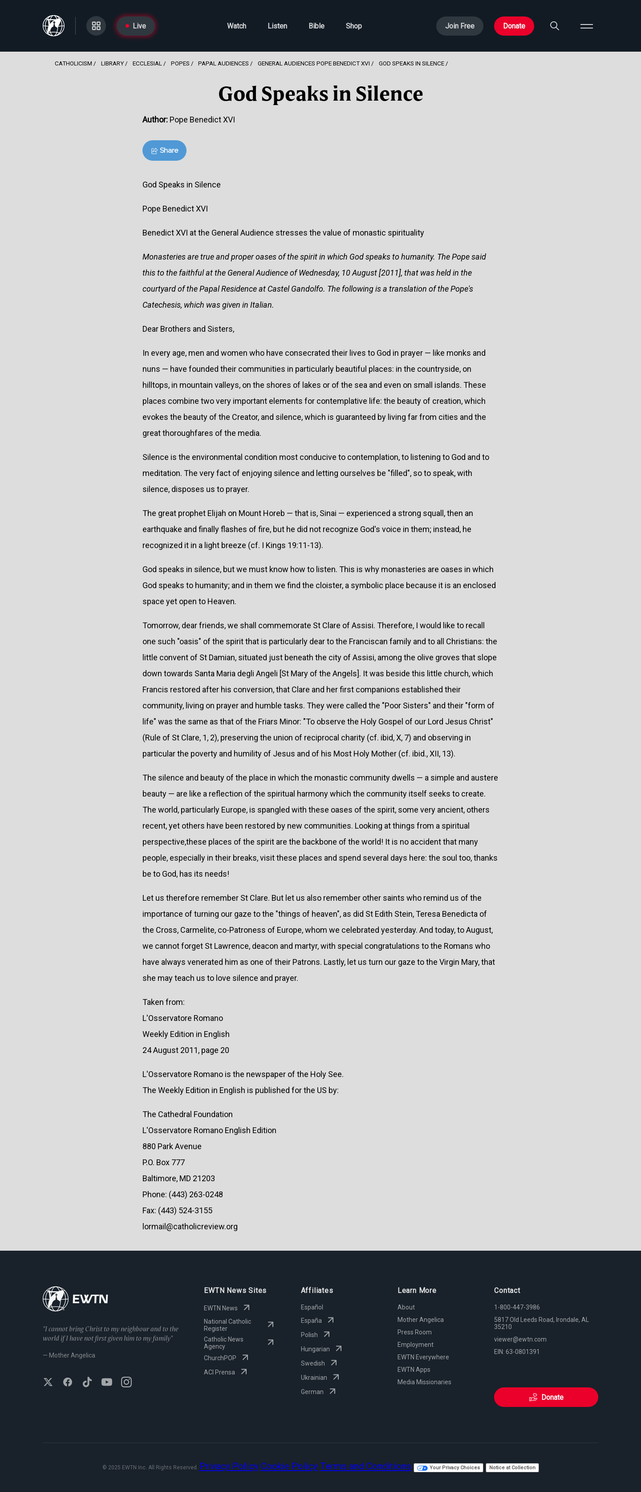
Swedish (320, 1363)
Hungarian (322, 1349)
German (319, 1392)
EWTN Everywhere (423, 1357)
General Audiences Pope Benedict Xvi (314, 63)
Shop (354, 26)
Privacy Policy (229, 1466)
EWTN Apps (414, 1369)
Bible (316, 26)
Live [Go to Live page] (136, 26)
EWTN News (228, 1308)
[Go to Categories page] (96, 26)
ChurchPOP (227, 1358)
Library (112, 63)
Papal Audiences (223, 63)
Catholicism (73, 63)
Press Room (415, 1332)
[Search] (554, 26)
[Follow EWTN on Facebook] (67, 1383)
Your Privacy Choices (448, 1468)
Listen (277, 26)
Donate (514, 26)
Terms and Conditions (365, 1466)
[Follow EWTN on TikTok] (87, 1383)
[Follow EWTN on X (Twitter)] (48, 1383)
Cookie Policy (289, 1466)
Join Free (460, 26)
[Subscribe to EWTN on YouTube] (106, 1383)
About (406, 1307)
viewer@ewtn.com (520, 1339)
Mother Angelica (421, 1319)
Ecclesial (147, 63)
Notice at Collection (512, 1468)
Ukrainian (321, 1377)
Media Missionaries (424, 1382)
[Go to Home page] (54, 26)
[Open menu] (586, 25)
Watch (236, 26)
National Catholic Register (240, 1325)
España (318, 1320)
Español (312, 1307)
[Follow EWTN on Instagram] (126, 1383)
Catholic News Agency (240, 1343)
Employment (416, 1344)
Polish (316, 1335)
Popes (180, 63)
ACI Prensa (226, 1372)
